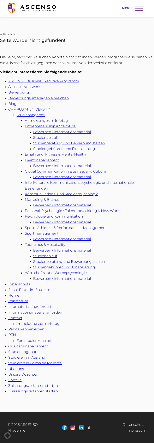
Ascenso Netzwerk (24, 87)
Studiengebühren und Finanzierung (64, 149)
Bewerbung (18, 92)
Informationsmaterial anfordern (36, 312)
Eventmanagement (42, 160)
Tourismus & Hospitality (45, 244)
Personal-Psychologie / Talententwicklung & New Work (72, 211)
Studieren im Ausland (26, 357)
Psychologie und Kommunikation (54, 216)
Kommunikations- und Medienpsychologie (61, 194)
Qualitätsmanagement (28, 346)
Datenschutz (19, 284)
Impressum (18, 301)
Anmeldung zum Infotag (46, 120)
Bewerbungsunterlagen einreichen (38, 98)
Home (13, 295)
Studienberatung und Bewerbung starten (69, 143)
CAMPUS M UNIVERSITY (29, 109)
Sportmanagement (42, 233)
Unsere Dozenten (23, 374)
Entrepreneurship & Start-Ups (50, 126)
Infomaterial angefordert (30, 306)
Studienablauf (45, 137)
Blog (12, 104)
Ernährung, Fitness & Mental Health (55, 154)
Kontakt (15, 318)
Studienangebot (31, 115)
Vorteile (15, 380)
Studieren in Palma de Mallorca (35, 363)
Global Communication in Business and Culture (65, 171)
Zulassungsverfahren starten (33, 385)
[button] (7, 435)
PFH (12, 335)
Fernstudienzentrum (35, 340)
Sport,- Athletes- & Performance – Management (66, 228)
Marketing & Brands (42, 199)
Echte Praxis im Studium (29, 290)
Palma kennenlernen (26, 329)
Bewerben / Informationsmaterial (62, 132)
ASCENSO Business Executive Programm (43, 81)
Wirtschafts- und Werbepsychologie (56, 273)
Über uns (16, 369)
